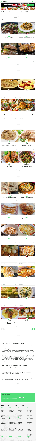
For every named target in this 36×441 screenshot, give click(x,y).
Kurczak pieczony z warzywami (13, 423)
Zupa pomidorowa (20, 415)
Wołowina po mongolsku (9, 37)
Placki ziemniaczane (11, 410)
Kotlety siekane (11, 411)
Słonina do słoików (29, 435)
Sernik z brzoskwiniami (20, 430)
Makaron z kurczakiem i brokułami (13, 437)
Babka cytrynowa (20, 422)
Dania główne (9, 36)
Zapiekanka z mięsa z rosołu (21, 440)
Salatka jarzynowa (29, 411)
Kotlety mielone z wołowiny (26, 145)
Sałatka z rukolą (29, 412)
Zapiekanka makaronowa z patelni (27, 58)
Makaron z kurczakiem (12, 409)
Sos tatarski (19, 424)
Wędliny (22, 405)
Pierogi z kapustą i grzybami (30, 422)
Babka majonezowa (20, 429)
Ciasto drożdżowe (3, 419)
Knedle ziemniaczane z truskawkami (27, 93)
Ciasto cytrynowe (3, 424)
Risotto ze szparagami (12, 422)
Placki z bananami (3, 415)
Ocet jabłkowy (28, 428)
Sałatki (16, 405)
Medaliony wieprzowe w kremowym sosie (9, 145)
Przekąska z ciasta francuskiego (30, 439)
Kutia (27, 424)
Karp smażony (28, 421)
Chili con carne (2, 440)
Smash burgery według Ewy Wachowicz (9, 58)
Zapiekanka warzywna (20, 439)
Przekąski (2, 405)
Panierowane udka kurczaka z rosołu (27, 114)
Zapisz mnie (21, 397)
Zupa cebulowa (20, 416)
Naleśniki (2, 411)
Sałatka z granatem (29, 414)
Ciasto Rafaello (2, 421)
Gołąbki (10, 418)
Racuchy (2, 409)
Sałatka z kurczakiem (29, 410)
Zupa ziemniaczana (20, 412)
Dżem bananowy (29, 433)
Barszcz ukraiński (20, 410)
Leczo (1, 437)
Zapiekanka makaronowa (21, 437)
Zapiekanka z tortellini (27, 239)
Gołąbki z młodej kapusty (9, 301)
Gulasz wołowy (2, 439)
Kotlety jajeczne (28, 437)
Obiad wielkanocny (20, 419)
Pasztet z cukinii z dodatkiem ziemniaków (9, 197)
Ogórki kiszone (28, 429)
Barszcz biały (19, 411)
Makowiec (2, 422)
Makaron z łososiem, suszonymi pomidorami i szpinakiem (26, 38)
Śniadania (9, 404)
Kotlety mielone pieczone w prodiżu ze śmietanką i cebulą (26, 218)
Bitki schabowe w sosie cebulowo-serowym (9, 93)
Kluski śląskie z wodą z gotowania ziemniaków (9, 323)
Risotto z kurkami (9, 239)
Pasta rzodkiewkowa (11, 430)
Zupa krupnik (19, 409)
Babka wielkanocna (20, 421)
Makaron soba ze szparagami (27, 166)
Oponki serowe (2, 429)
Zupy (8, 405)
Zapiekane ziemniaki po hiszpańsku (27, 197)
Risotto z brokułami (11, 421)
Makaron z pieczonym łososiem (9, 114)
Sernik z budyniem (3, 418)
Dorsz (10, 412)
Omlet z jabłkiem (3, 412)
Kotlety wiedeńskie (27, 280)
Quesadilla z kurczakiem (29, 440)
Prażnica (2, 416)
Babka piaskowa (20, 423)
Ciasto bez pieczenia (3, 423)
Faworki (2, 428)
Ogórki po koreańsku (29, 434)
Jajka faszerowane (20, 418)
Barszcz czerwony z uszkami (30, 418)
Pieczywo (29, 404)
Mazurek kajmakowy (20, 428)
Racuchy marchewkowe (9, 218)
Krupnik (10, 419)
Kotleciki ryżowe (11, 424)
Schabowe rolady (27, 322)
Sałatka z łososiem (29, 409)
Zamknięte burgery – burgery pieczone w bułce (9, 281)
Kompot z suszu (28, 423)
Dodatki (22, 404)
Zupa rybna (28, 419)
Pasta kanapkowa (3, 410)
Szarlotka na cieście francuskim (4, 430)
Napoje (16, 404)
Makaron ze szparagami (12, 429)
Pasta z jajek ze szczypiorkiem (13, 428)
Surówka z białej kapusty (30, 415)
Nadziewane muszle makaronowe (13, 439)
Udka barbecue (9, 166)
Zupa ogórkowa (20, 414)
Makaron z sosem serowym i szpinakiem (27, 301)
